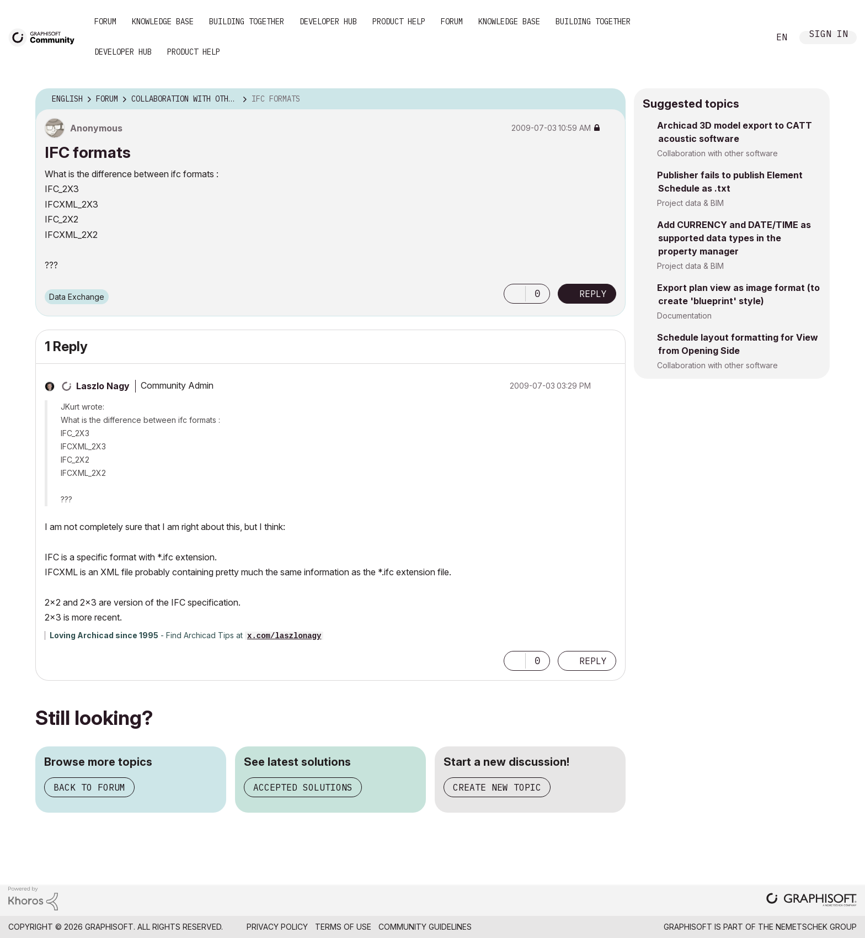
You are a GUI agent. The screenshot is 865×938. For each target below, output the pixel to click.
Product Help (398, 22)
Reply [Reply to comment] (593, 660)
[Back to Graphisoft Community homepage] (45, 36)
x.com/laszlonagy (284, 636)
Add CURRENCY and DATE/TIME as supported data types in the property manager (734, 238)
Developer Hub (328, 22)
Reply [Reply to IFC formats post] (593, 293)
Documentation (684, 315)
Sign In (828, 35)
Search (748, 37)
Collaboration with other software (717, 153)
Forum (105, 22)
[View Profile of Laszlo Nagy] (103, 385)
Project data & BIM (690, 203)
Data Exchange (76, 296)
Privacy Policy (277, 926)
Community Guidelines (425, 926)
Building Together (246, 22)
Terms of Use (343, 926)
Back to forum (89, 787)
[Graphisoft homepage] (811, 901)
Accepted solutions (303, 787)
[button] (514, 293)
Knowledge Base (163, 22)
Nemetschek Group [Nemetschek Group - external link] (816, 926)
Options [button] (610, 99)
